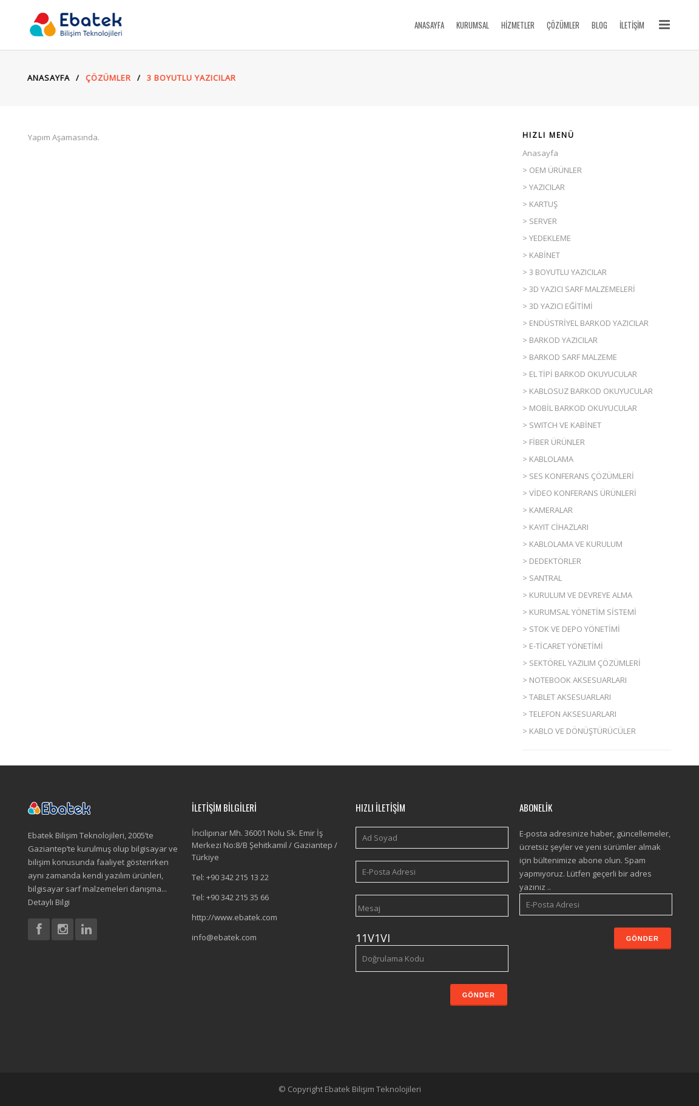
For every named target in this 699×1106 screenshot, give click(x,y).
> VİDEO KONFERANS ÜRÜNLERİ (579, 492)
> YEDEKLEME (546, 237)
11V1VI (373, 938)
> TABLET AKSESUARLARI (566, 696)
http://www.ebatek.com (234, 917)
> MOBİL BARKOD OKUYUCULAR (579, 407)
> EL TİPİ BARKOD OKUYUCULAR (579, 373)
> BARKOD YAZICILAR (560, 339)
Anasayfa (540, 153)
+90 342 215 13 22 (237, 877)
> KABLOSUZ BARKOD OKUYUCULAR (587, 390)
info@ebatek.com (224, 937)
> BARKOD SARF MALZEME (569, 356)
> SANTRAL (542, 577)
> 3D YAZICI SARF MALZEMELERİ (578, 288)
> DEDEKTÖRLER (551, 560)
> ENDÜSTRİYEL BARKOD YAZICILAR (585, 322)
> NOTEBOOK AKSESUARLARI (574, 679)
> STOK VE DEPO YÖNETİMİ (571, 628)
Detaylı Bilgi (49, 902)
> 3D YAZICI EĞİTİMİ (557, 305)
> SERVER (539, 220)
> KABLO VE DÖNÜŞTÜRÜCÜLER (579, 730)
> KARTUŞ (540, 203)
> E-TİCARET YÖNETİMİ (562, 645)
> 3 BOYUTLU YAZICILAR (564, 271)
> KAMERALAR (547, 509)
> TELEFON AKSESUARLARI (569, 713)
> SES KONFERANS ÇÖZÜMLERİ (578, 475)
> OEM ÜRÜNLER (552, 170)
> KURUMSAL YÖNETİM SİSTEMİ (579, 611)
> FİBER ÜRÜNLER (553, 441)
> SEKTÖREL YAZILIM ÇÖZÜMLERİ (581, 662)
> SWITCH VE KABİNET (561, 424)
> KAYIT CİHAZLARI (555, 526)
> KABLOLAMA (547, 458)
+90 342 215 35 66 (237, 897)
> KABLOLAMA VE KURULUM (572, 543)
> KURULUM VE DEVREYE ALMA (577, 594)
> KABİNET (541, 254)
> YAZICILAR (543, 187)
